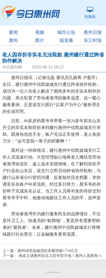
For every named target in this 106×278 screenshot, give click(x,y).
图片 (39, 40)
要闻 (13, 32)
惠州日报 (93, 32)
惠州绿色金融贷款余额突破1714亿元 (48, 251)
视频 (39, 32)
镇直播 (66, 40)
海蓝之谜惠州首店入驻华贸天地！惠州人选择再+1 (60, 256)
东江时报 (93, 40)
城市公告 (66, 32)
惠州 (13, 40)
